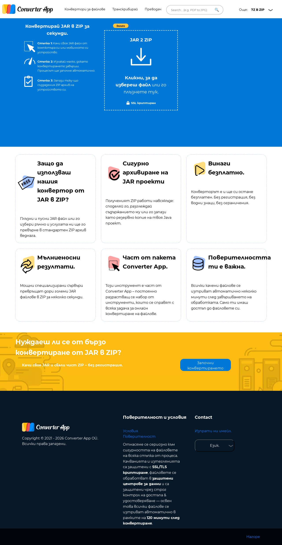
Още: (251, 10)
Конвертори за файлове (85, 9)
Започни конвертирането (205, 365)
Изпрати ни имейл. (213, 431)
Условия (130, 431)
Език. (214, 445)
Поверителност (139, 436)
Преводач (153, 9)
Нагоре (253, 537)
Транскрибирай (125, 9)
